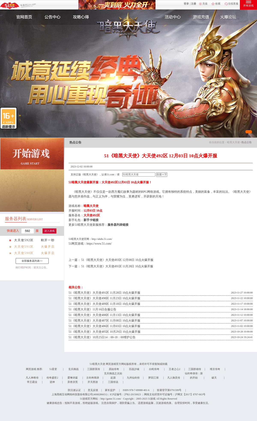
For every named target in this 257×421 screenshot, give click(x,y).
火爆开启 (48, 246)
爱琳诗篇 (72, 377)
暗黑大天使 (233, 142)
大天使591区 (24, 246)
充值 (205, 3)
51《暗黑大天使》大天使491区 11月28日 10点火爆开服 (117, 266)
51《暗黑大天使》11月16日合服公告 (92, 309)
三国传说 (113, 381)
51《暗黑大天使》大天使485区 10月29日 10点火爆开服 (104, 331)
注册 (193, 3)
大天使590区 (24, 253)
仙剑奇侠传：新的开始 (194, 375)
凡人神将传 (32, 377)
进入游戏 (49, 230)
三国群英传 (93, 369)
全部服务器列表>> (32, 260)
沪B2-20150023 (132, 394)
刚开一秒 (48, 240)
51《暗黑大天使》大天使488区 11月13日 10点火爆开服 (104, 315)
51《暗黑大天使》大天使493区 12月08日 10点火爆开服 (117, 260)
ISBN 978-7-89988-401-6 (136, 390)
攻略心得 (81, 17)
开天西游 (93, 381)
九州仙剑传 (133, 377)
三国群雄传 (194, 369)
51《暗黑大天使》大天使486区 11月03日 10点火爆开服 (104, 326)
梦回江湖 (153, 377)
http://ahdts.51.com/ (102, 239)
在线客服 (233, 3)
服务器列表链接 (118, 224)
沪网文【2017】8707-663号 (190, 394)
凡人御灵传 (173, 377)
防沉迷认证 (74, 390)
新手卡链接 (91, 220)
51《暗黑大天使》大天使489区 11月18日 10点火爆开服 (104, 303)
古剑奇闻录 (92, 377)
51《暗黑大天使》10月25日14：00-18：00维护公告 (102, 337)
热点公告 (246, 142)
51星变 (53, 369)
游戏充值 (201, 17)
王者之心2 (174, 369)
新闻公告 (52, 17)
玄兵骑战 (73, 369)
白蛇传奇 (154, 369)
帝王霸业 (32, 381)
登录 (186, 3)
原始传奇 (114, 369)
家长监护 (110, 390)
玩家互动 (230, 17)
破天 (214, 377)
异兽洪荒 (72, 381)
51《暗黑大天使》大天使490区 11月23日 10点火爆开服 (104, 298)
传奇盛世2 (52, 377)
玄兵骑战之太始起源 (113, 375)
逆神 (52, 381)
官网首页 (22, 17)
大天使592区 (24, 240)
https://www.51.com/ (99, 243)
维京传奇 (215, 369)
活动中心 (172, 17)
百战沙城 (134, 369)
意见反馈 (93, 390)
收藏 (217, 3)
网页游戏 (31, 369)
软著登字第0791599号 (169, 390)
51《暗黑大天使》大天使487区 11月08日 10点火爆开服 (104, 320)
